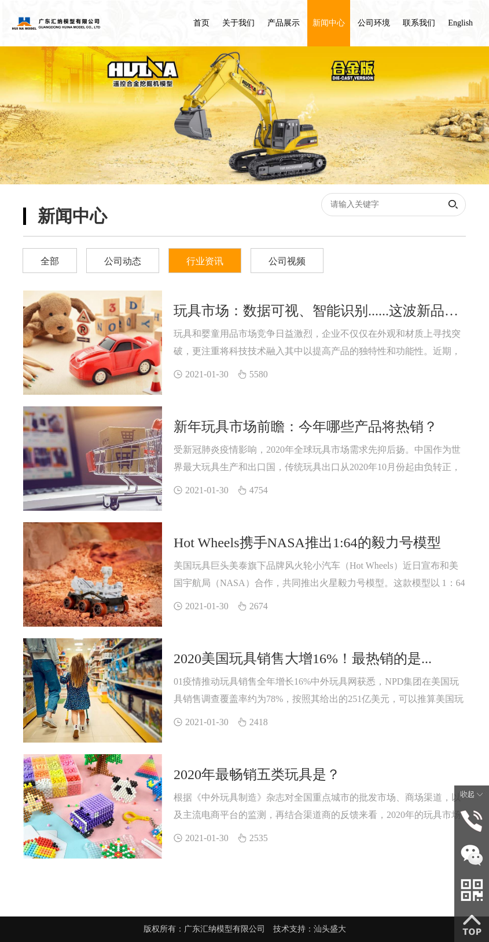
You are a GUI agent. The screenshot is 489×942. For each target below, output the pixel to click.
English (460, 23)
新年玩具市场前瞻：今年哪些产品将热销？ (305, 426)
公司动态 (122, 261)
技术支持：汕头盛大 (309, 929)
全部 (50, 261)
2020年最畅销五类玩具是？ (257, 774)
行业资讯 (204, 261)
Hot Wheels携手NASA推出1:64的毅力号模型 (307, 542)
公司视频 (287, 261)
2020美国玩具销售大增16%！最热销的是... (303, 658)
